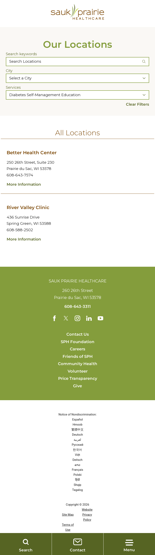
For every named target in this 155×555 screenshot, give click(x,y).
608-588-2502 (20, 230)
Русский (77, 445)
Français (77, 470)
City (9, 71)
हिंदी (77, 480)
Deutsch (77, 435)
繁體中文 (77, 430)
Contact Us (77, 334)
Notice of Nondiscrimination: (77, 415)
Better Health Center (32, 152)
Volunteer (78, 371)
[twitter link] (66, 319)
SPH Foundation (77, 342)
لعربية (77, 440)
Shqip (77, 485)
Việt (77, 455)
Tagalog (77, 490)
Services (13, 87)
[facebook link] (54, 319)
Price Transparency (77, 379)
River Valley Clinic (28, 207)
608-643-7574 (20, 175)
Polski (77, 475)
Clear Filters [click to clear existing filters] (137, 104)
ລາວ (77, 465)
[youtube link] (101, 319)
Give (77, 386)
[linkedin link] (89, 319)
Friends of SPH (78, 356)
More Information (24, 184)
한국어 (77, 450)
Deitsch (77, 460)
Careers (77, 349)
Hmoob (78, 425)
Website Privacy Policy (87, 515)
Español (77, 420)
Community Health (77, 364)
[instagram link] (77, 319)
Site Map (68, 515)
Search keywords (21, 54)
